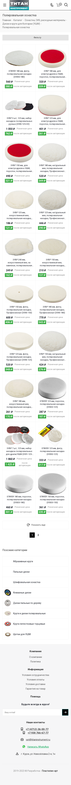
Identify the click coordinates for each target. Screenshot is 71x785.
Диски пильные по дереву (27, 603)
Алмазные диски (22, 592)
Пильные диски (21, 571)
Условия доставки (35, 684)
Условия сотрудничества (35, 675)
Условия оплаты (35, 679)
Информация (35, 669)
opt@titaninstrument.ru (38, 739)
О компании (35, 657)
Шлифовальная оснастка (26, 582)
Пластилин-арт (50, 771)
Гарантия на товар (35, 688)
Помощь (35, 696)
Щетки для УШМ (22, 634)
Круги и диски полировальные (29, 613)
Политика (35, 661)
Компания (35, 651)
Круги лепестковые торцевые (29, 624)
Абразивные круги (23, 561)
